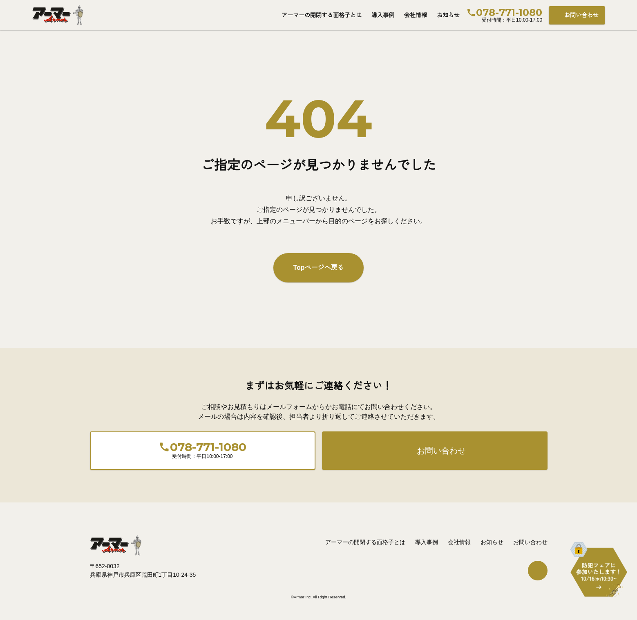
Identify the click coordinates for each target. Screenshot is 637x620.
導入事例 (382, 15)
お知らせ (448, 15)
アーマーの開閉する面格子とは (322, 15)
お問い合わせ (581, 15)
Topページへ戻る (318, 267)
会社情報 (415, 15)
